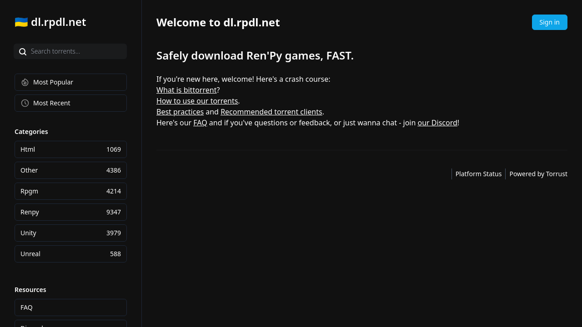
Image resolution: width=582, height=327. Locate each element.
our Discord (437, 123)
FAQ (200, 123)
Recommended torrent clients (271, 112)
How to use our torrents (197, 101)
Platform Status (479, 173)
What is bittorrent (186, 90)
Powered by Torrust (538, 173)
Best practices (180, 112)
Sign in (550, 22)
